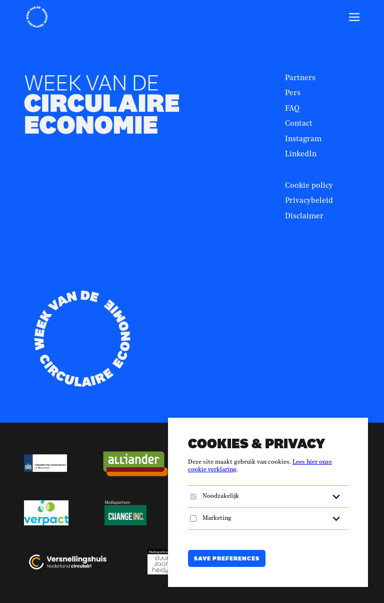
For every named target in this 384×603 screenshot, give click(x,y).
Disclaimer (304, 216)
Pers (292, 93)
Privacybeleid (309, 201)
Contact (298, 124)
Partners (300, 78)
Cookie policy (309, 186)
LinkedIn (300, 154)
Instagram (303, 139)
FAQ (292, 109)
